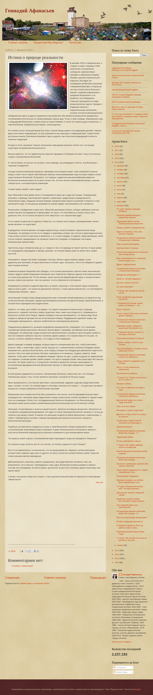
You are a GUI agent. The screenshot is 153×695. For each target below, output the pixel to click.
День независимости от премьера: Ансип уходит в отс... (131, 259)
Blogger (138, 689)
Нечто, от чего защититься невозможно (127, 368)
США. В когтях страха (125, 406)
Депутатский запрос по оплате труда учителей (129, 401)
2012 (117, 554)
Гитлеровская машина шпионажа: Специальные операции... (130, 239)
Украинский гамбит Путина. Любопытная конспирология (129, 222)
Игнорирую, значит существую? (130, 410)
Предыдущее (98, 577)
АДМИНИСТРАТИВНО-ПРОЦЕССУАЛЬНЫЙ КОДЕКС (125, 69)
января (120, 545)
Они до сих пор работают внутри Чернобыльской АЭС (126, 132)
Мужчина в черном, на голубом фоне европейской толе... (129, 481)
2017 (117, 150)
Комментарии (120, 672)
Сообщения (119, 667)
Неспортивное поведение (127, 476)
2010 (117, 562)
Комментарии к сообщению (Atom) (35, 583)
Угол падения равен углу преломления (127, 506)
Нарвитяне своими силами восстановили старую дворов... (130, 500)
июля (119, 186)
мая (119, 194)
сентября (121, 178)
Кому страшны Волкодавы (127, 244)
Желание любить (123, 384)
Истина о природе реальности (129, 521)
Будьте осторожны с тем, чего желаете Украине (129, 233)
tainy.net (99, 482)
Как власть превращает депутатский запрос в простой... (132, 465)
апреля (120, 198)
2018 (117, 146)
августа (120, 182)
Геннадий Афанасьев (29, 10)
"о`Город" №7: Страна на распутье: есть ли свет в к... (131, 378)
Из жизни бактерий (124, 287)
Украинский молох (124, 427)
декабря (121, 166)
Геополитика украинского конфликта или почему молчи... (132, 253)
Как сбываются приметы (126, 373)
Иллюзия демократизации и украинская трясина (128, 216)
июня (119, 190)
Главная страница (18, 42)
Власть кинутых (123, 309)
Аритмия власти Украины (127, 248)
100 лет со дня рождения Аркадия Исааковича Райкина (126, 96)
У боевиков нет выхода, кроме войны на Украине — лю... (129, 304)
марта (120, 202)
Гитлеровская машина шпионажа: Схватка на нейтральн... (130, 356)
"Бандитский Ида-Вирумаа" (48, 42)
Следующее (12, 577)
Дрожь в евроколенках (126, 264)
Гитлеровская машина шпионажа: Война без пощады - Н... (130, 512)
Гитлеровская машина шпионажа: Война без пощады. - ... (130, 458)
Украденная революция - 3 (127, 275)
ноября (120, 170)
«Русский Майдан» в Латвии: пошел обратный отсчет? (132, 350)
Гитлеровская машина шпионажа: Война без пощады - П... (130, 432)
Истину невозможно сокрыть (128, 441)
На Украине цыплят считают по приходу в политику (129, 333)
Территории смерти (124, 437)
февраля (121, 205)
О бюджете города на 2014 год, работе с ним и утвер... (129, 526)
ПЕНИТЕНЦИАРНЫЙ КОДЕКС (125, 90)
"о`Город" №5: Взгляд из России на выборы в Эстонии (131, 539)
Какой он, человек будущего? (129, 279)
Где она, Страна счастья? (127, 283)
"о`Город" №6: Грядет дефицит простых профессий (129, 446)
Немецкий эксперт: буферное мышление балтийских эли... (129, 327)
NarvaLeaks (75, 42)
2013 (117, 550)
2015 (117, 158)
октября (120, 174)
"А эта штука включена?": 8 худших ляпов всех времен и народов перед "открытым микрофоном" (130, 116)
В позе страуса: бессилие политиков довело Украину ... (132, 314)
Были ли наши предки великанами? (131, 517)
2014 (117, 162)
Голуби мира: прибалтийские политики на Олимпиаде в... (129, 421)
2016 (117, 154)
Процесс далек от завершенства (130, 228)
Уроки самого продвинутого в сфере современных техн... (132, 471)
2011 (117, 558)
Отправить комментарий (22, 566)
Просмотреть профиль (121, 642)
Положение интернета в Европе (130, 338)
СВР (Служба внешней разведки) (126, 102)
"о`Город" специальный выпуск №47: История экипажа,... (129, 487)
